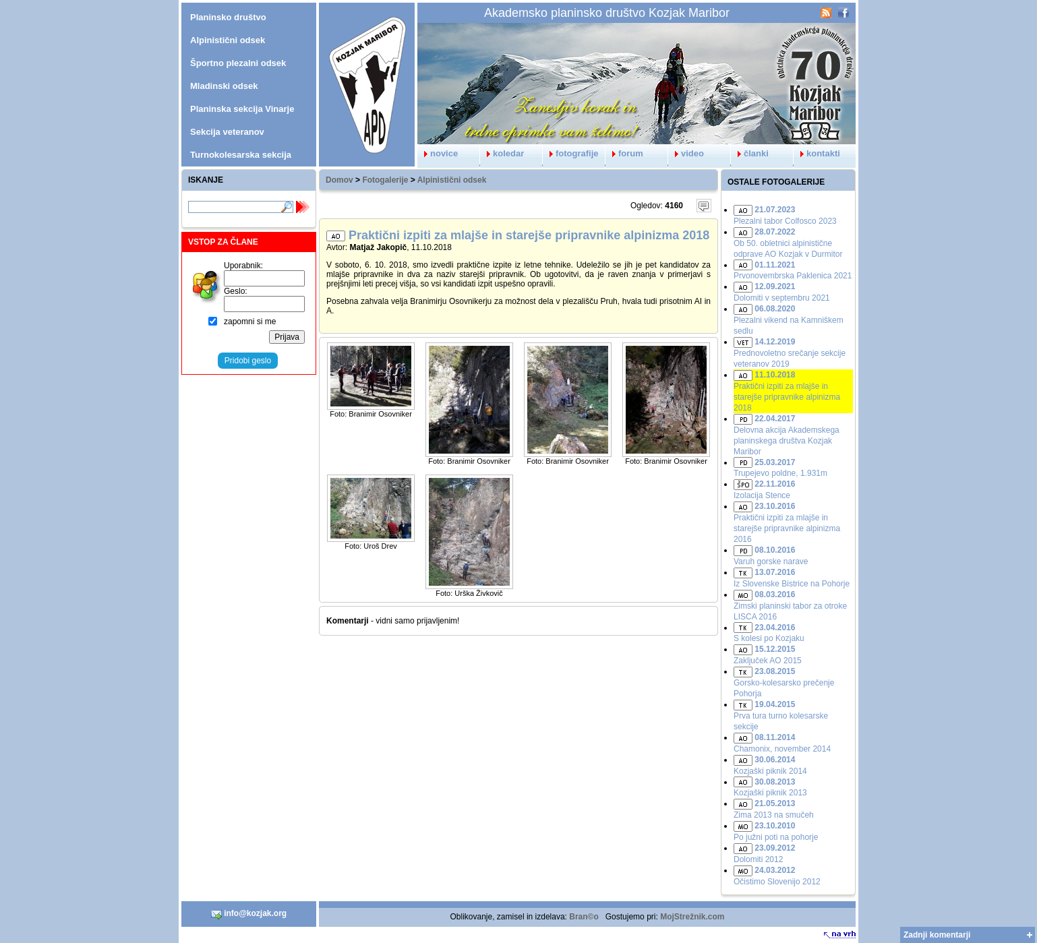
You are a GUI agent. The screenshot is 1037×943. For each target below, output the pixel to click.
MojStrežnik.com (692, 916)
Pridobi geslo (248, 360)
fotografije (571, 153)
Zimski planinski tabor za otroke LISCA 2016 (790, 605)
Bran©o (584, 916)
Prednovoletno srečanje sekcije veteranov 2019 (790, 353)
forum (624, 153)
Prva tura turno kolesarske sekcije (781, 715)
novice (437, 153)
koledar (502, 153)
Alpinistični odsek (452, 180)
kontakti (817, 153)
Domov (339, 180)
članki (750, 153)
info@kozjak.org (249, 914)
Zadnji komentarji (936, 935)
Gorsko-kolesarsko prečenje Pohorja (784, 682)
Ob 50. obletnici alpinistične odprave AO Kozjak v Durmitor (788, 243)
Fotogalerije (385, 180)
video (686, 153)
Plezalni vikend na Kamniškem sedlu (788, 320)
